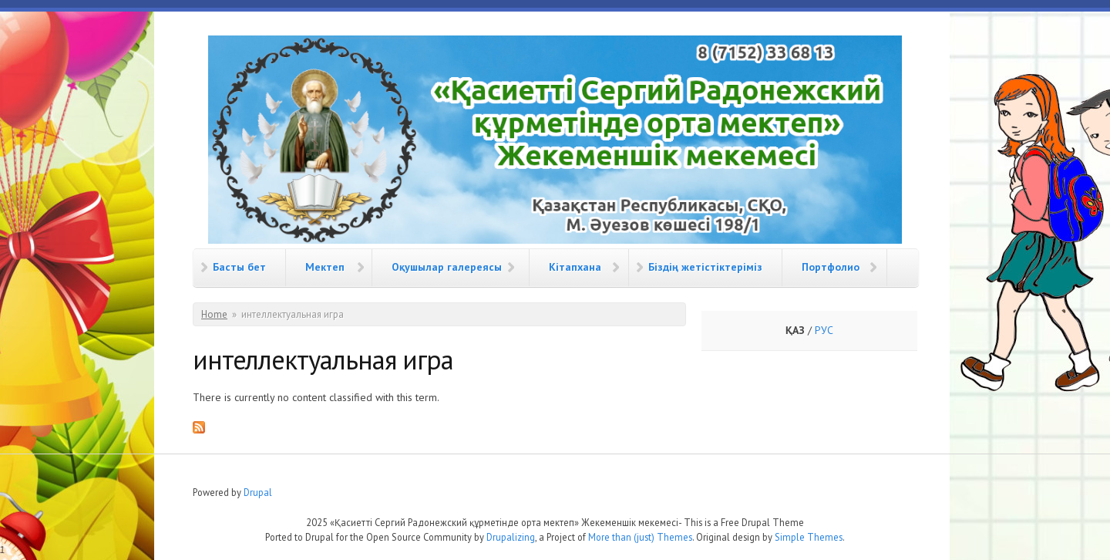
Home (214, 314)
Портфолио (830, 267)
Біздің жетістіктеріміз (705, 267)
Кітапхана (575, 267)
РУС (824, 330)
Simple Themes (809, 537)
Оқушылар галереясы (447, 267)
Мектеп (325, 267)
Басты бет (239, 267)
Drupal (258, 492)
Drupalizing (510, 537)
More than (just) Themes (640, 537)
